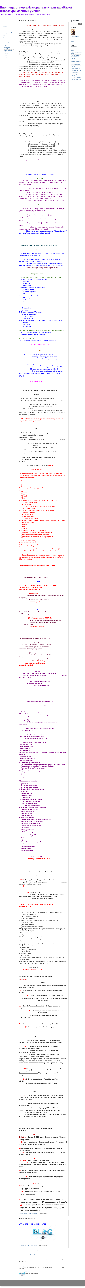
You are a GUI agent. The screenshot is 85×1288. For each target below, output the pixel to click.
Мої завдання (6, 30)
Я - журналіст (6, 37)
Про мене (5, 26)
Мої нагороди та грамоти (8, 35)
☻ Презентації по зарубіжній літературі (76, 63)
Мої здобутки (6, 33)
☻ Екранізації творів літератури (75, 74)
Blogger (52, 1284)
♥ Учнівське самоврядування (6, 54)
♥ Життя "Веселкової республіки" (8, 51)
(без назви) (21, 1266)
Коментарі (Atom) (31, 1254)
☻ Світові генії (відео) (76, 77)
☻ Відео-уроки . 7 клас (76, 79)
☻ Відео (73, 66)
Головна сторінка (42, 1251)
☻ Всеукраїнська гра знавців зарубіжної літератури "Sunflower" (76, 57)
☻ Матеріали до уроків (76, 70)
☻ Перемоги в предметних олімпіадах (76, 60)
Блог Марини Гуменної (75, 37)
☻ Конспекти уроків (75, 68)
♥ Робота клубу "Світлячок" (6, 48)
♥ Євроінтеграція (7, 42)
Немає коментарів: (33, 1213)
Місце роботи (6, 28)
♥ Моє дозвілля (6, 56)
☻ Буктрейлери (74, 72)
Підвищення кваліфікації (8, 32)
